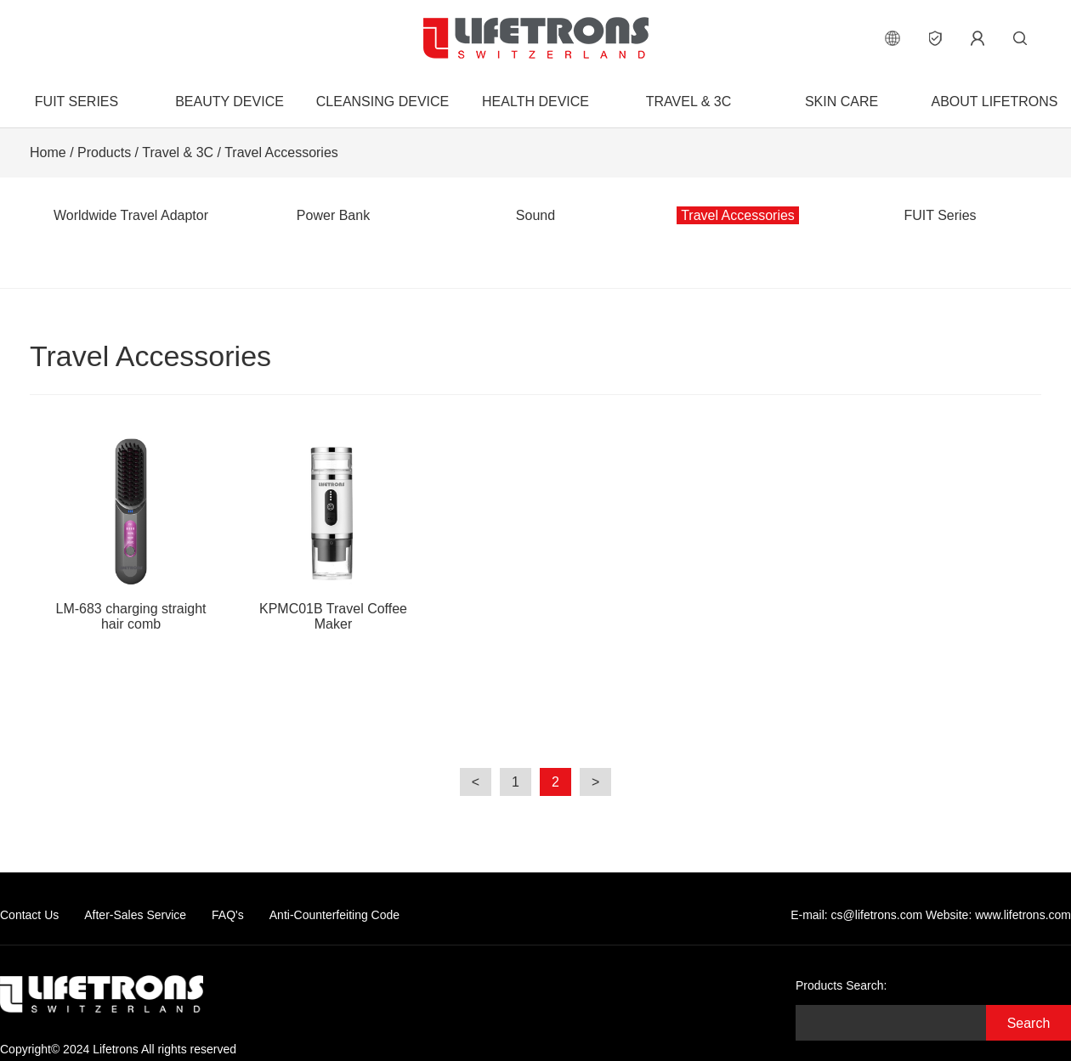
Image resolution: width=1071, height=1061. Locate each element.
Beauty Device (229, 101)
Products (104, 152)
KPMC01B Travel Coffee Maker (333, 532)
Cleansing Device (382, 101)
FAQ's (228, 915)
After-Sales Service (135, 915)
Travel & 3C (688, 101)
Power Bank (333, 215)
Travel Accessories (281, 152)
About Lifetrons (994, 101)
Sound (535, 215)
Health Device (535, 101)
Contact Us (29, 915)
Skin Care (841, 101)
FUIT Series (76, 101)
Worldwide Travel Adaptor (131, 215)
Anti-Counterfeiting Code (334, 915)
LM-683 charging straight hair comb (130, 532)
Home (48, 152)
